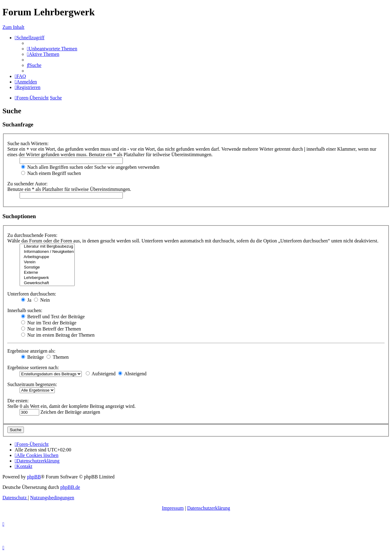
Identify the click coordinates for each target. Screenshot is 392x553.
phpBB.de (70, 487)
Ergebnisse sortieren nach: (33, 367)
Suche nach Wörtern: (28, 143)
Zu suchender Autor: (27, 183)
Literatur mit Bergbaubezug (47, 246)
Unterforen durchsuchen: (31, 293)
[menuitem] (52, 48)
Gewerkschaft (47, 283)
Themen (58, 357)
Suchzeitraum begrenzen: (32, 384)
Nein (42, 300)
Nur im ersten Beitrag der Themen (58, 335)
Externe (47, 272)
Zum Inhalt (13, 27)
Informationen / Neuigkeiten (47, 251)
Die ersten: (18, 400)
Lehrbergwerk (47, 277)
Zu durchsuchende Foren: (32, 235)
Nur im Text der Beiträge (48, 322)
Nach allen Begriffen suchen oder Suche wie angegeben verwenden (90, 167)
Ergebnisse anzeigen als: (31, 351)
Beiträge (32, 357)
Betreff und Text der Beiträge (53, 316)
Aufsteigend (100, 373)
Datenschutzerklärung (208, 508)
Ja (26, 300)
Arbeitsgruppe (47, 257)
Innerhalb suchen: (24, 310)
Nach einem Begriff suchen (51, 173)
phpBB (34, 476)
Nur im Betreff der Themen (51, 328)
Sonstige (47, 267)
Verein (47, 262)
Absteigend (132, 373)
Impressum (173, 508)
